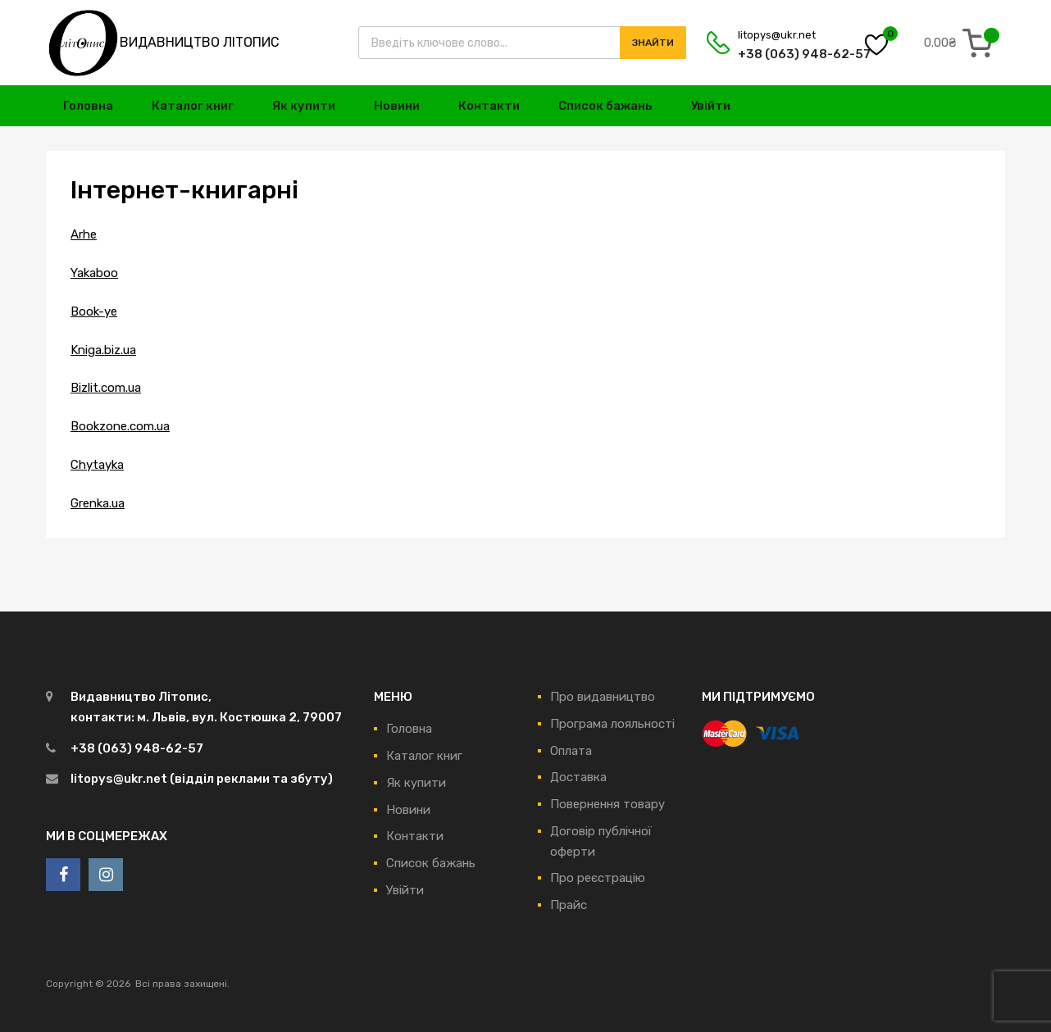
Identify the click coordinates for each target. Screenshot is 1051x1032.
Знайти (653, 42)
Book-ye (94, 311)
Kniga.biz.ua (103, 350)
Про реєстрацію (597, 878)
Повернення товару (607, 804)
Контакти (489, 105)
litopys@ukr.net (777, 35)
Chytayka (97, 464)
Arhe (84, 234)
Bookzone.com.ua (120, 426)
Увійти (710, 105)
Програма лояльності (612, 723)
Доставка (578, 777)
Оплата (571, 750)
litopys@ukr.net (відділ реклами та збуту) (202, 778)
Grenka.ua (98, 503)
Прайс (568, 905)
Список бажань (605, 105)
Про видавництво (602, 696)
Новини (397, 105)
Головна (88, 105)
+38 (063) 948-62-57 (778, 54)
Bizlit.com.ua (106, 387)
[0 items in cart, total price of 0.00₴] (961, 42)
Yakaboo (94, 273)
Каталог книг (193, 105)
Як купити (303, 105)
